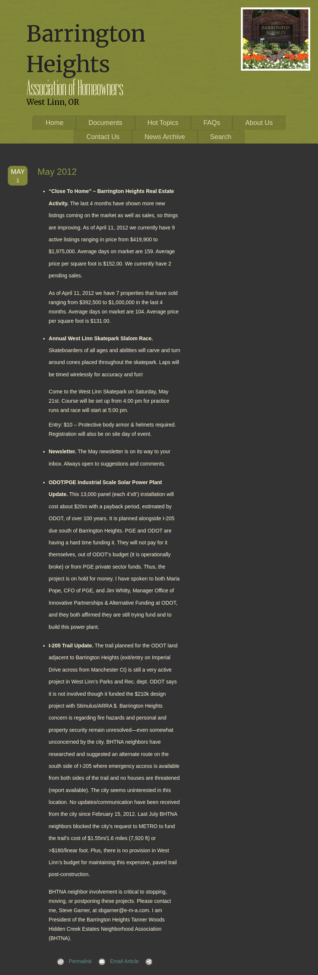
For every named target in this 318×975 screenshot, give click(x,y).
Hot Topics (163, 122)
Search (220, 137)
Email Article (116, 961)
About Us (259, 122)
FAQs (211, 122)
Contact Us (103, 137)
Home (55, 122)
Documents (106, 122)
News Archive (164, 137)
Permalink (72, 961)
